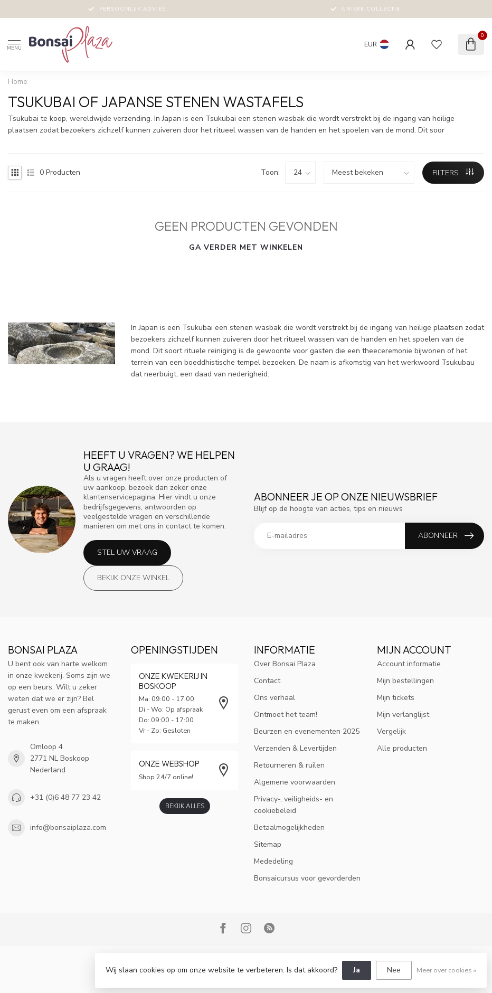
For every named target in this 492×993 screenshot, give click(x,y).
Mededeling (273, 861)
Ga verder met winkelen (246, 247)
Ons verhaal (274, 698)
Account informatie (409, 664)
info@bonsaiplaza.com (68, 827)
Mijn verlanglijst (403, 715)
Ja (356, 970)
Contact (267, 681)
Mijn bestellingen (405, 681)
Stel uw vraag (127, 552)
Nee (394, 970)
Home (17, 82)
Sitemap (267, 844)
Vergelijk (391, 731)
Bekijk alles (184, 806)
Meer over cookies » (446, 970)
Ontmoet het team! (285, 715)
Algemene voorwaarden (294, 782)
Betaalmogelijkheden (289, 827)
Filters (453, 173)
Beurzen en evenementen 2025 (306, 731)
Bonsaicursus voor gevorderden (307, 878)
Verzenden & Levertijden (295, 748)
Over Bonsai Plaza (285, 664)
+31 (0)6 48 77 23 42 (65, 797)
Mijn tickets (395, 698)
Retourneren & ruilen (289, 765)
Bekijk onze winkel (133, 578)
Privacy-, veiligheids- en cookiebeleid (293, 805)
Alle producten (402, 748)
